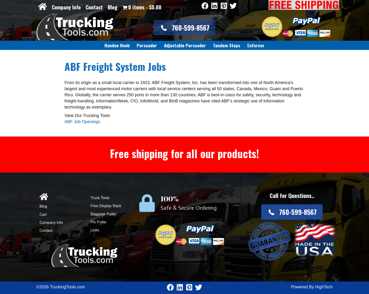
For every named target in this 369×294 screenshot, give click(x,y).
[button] (184, 27)
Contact (94, 7)
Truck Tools (100, 198)
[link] (117, 45)
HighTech (324, 287)
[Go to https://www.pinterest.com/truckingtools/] (223, 6)
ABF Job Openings (82, 121)
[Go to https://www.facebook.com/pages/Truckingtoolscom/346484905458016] (205, 6)
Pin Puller (99, 222)
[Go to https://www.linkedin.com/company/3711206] (214, 6)
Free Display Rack (106, 206)
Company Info (66, 7)
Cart (43, 215)
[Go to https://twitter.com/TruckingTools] (233, 6)
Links (95, 230)
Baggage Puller (103, 214)
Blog (112, 7)
